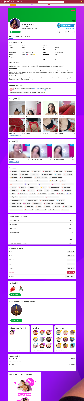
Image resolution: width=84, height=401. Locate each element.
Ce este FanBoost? (70, 28)
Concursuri (36, 4)
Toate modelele (5, 4)
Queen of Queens (36, 88)
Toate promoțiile (27, 4)
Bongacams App (45, 4)
